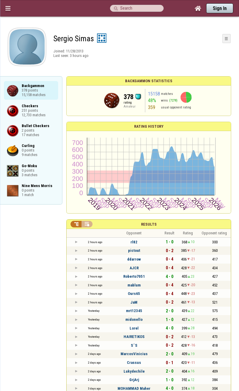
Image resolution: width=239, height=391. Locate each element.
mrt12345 (134, 310)
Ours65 (134, 293)
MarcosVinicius (134, 354)
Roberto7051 (134, 276)
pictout (134, 250)
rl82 (134, 242)
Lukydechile (134, 371)
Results (149, 224)
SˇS (134, 345)
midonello (134, 319)
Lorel (134, 328)
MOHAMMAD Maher (134, 388)
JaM (134, 302)
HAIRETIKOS (134, 336)
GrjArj (134, 379)
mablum (134, 285)
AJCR (134, 268)
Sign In (220, 8)
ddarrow (134, 259)
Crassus (134, 362)
